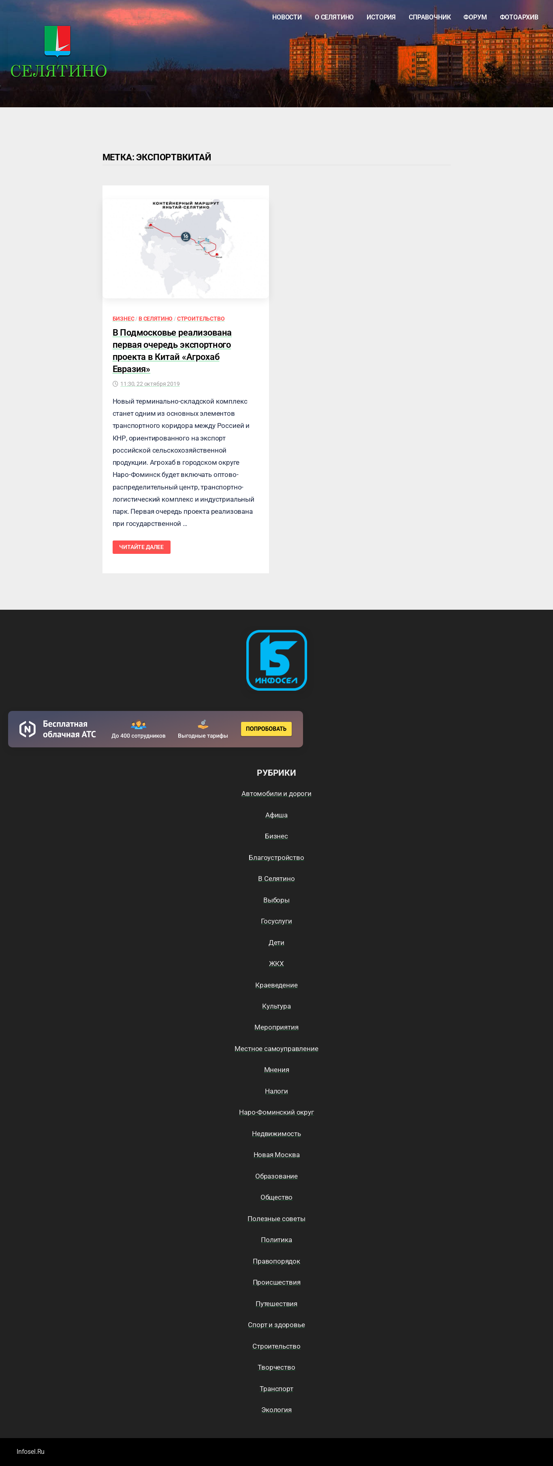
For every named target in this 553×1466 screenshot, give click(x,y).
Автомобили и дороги (276, 793)
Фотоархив (519, 17)
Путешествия (276, 1304)
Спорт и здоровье (276, 1325)
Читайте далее (141, 547)
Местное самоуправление (276, 1049)
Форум (475, 17)
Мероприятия (276, 1027)
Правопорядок (276, 1261)
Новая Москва (277, 1155)
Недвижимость (276, 1134)
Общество (276, 1197)
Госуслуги (276, 921)
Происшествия (277, 1282)
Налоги (276, 1091)
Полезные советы (276, 1219)
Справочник (430, 17)
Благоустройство (276, 857)
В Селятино (156, 318)
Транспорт (276, 1389)
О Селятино (334, 17)
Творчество (276, 1367)
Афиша (276, 815)
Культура (276, 1006)
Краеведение (276, 985)
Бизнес (124, 318)
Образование (276, 1176)
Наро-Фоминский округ (276, 1112)
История (381, 17)
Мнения (276, 1070)
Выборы (276, 900)
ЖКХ (276, 964)
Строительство (201, 318)
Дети (276, 942)
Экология (276, 1410)
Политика (276, 1240)
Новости (287, 17)
